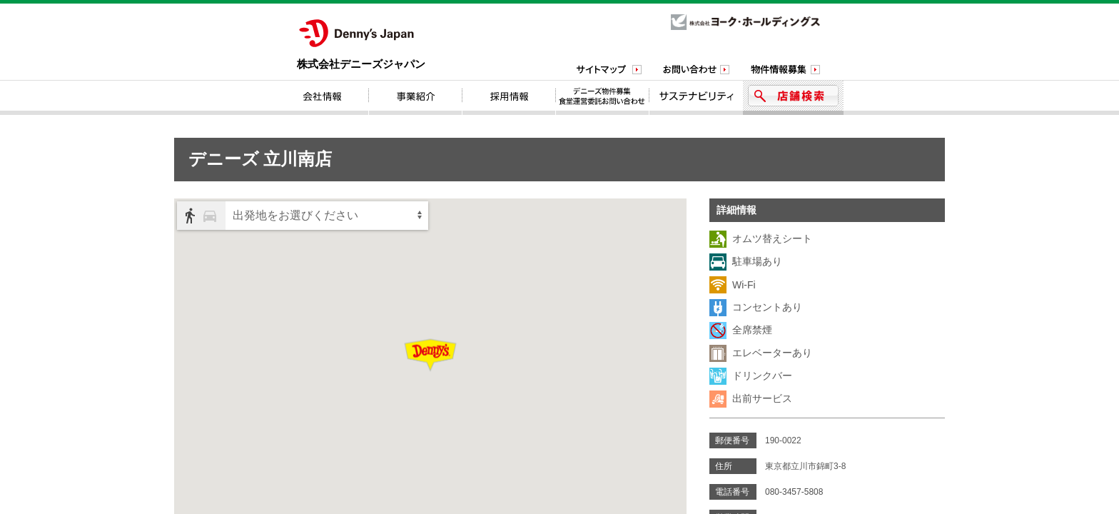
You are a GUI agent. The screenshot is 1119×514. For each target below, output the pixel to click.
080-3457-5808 (794, 492)
